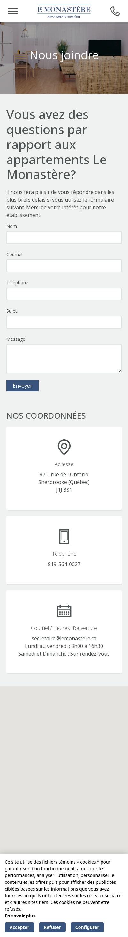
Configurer (87, 927)
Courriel (14, 254)
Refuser (52, 927)
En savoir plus (20, 916)
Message (15, 339)
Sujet (11, 311)
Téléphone (17, 283)
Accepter (19, 927)
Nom (11, 226)
